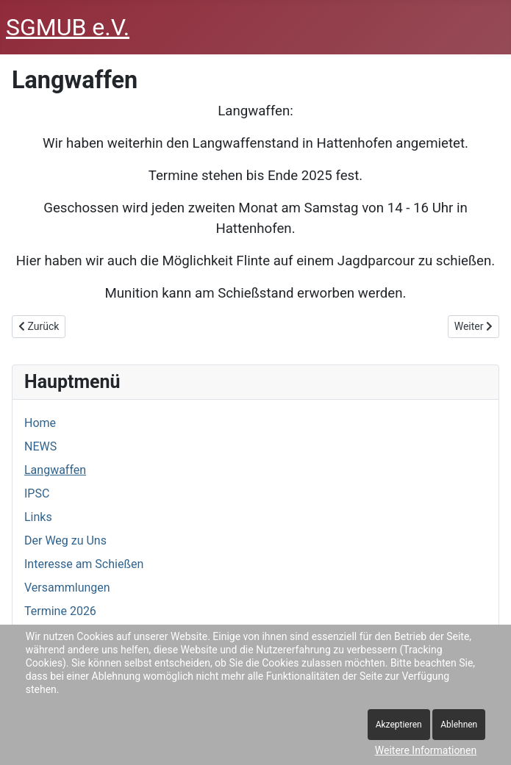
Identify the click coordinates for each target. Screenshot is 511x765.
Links (38, 517)
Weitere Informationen (425, 750)
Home (40, 423)
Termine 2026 (60, 611)
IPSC (36, 493)
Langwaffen (55, 470)
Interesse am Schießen (83, 564)
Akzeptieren (399, 724)
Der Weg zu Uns (65, 540)
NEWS (40, 446)
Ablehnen (458, 724)
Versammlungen (67, 588)
